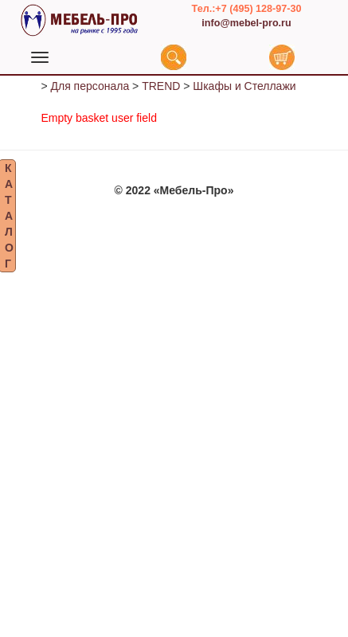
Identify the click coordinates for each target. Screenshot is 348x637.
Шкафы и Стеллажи (244, 91)
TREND (161, 91)
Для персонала (89, 91)
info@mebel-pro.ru (246, 23)
